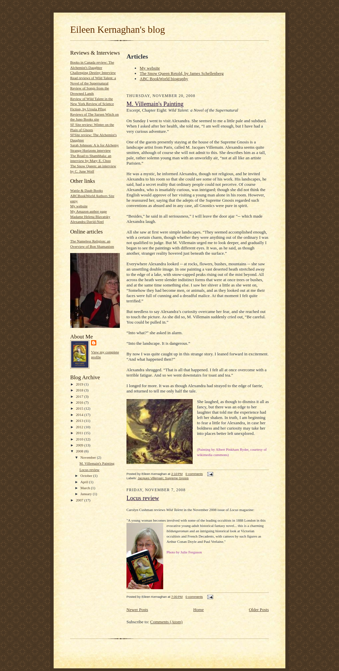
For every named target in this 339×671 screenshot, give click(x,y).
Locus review (89, 470)
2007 (80, 500)
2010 (80, 439)
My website (78, 206)
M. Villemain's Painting (97, 463)
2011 (80, 433)
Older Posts (259, 609)
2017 (80, 396)
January (86, 494)
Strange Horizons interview (90, 150)
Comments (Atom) (166, 621)
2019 (80, 384)
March (85, 488)
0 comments (194, 474)
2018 (80, 390)
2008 (80, 451)
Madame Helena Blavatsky (90, 217)
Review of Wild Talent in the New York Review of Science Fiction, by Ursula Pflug (92, 104)
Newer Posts (137, 609)
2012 (80, 427)
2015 (80, 408)
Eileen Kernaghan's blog (117, 29)
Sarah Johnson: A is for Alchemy (94, 145)
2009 (80, 445)
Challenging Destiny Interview (93, 73)
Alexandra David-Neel (87, 222)
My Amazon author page (88, 211)
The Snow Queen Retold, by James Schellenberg (182, 73)
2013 (80, 421)
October (86, 476)
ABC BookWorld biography (164, 78)
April (84, 482)
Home (198, 609)
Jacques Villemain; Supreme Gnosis (163, 478)
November (88, 457)
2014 (80, 415)
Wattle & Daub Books (86, 190)
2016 (80, 402)
